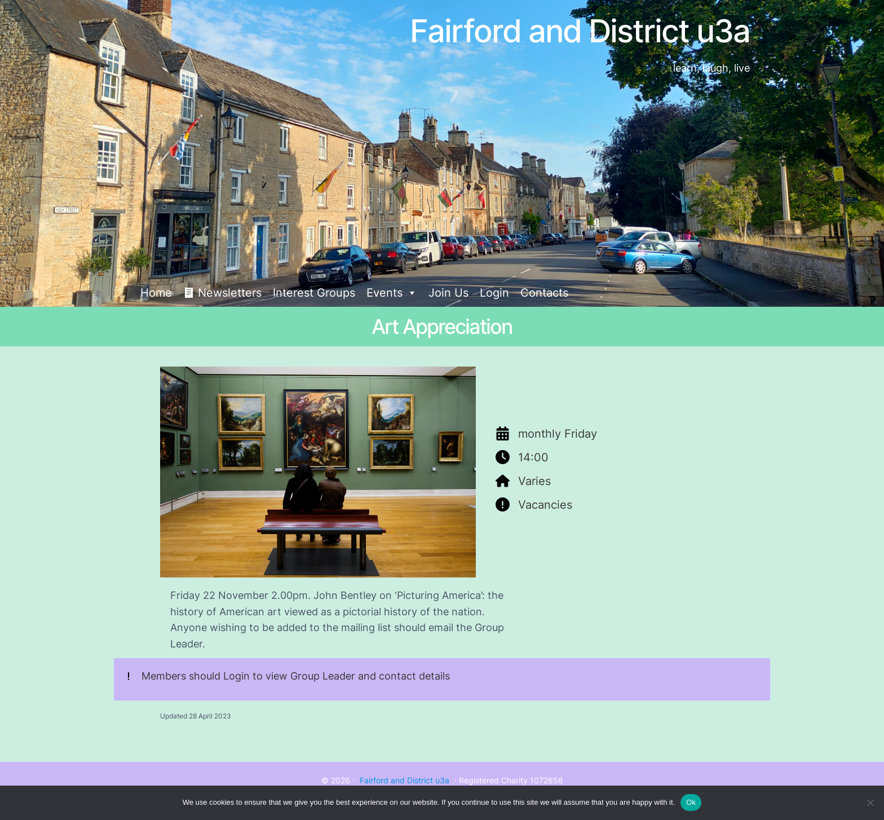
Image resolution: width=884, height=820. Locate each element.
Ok (691, 802)
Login (494, 292)
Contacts (544, 292)
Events (391, 293)
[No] (870, 802)
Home (156, 292)
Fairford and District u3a (404, 780)
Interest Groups (314, 292)
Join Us (448, 292)
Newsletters (230, 292)
